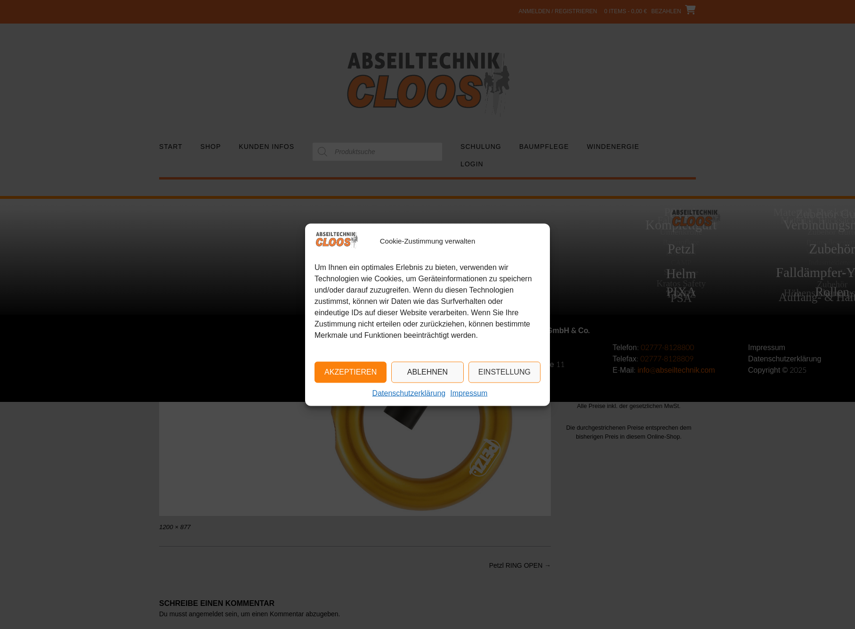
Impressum (468, 393)
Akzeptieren (350, 372)
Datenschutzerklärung (409, 393)
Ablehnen (427, 372)
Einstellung (504, 372)
